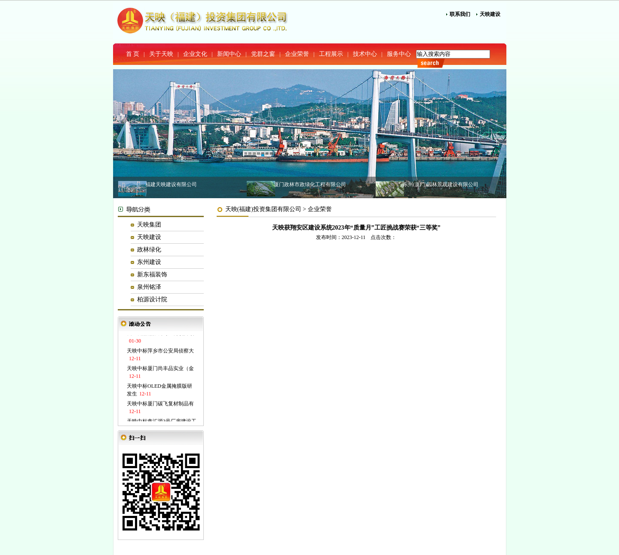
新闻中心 (229, 54)
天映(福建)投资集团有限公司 (263, 209)
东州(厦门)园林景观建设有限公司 (440, 184)
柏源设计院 (152, 299)
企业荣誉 (297, 54)
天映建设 (490, 14)
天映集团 (149, 224)
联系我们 (460, 14)
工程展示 (331, 54)
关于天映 (161, 54)
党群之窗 (263, 54)
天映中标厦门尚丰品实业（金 (160, 369)
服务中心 (399, 54)
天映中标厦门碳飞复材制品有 (160, 404)
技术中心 (365, 54)
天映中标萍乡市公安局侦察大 (160, 351)
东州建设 (149, 262)
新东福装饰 (152, 274)
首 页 (133, 54)
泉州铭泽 (149, 287)
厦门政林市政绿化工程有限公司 (310, 184)
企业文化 (195, 54)
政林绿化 (149, 249)
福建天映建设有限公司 (171, 184)
